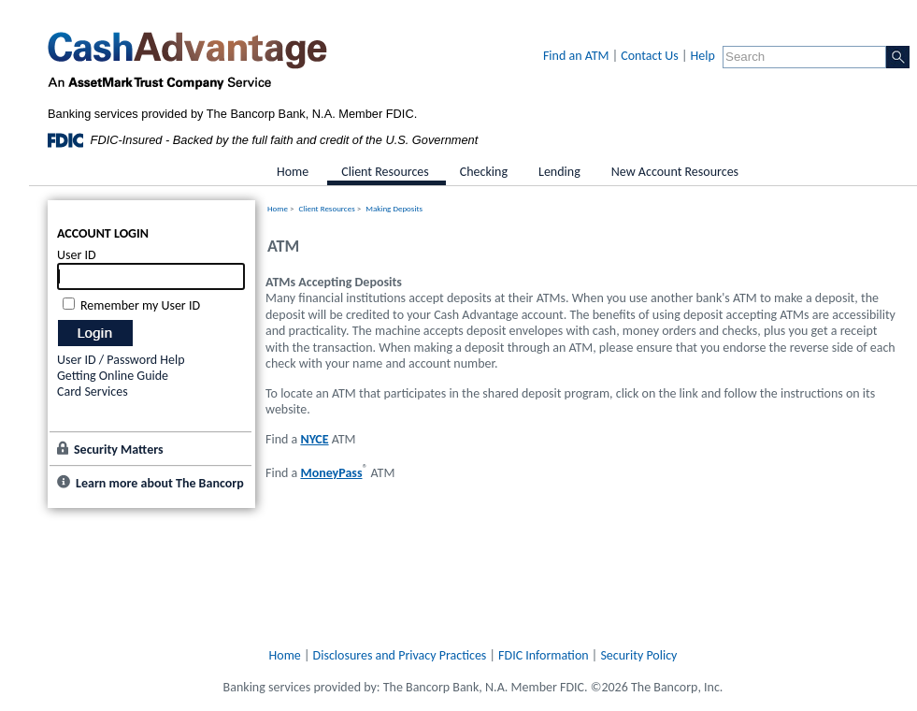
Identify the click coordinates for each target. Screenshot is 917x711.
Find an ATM (576, 56)
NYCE (314, 439)
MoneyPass (331, 473)
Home (277, 208)
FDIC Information (543, 655)
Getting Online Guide (112, 376)
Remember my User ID (140, 305)
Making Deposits (394, 208)
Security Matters (119, 449)
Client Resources (327, 208)
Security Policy (638, 655)
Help (703, 56)
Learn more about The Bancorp (160, 483)
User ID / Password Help (121, 360)
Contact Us (650, 56)
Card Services (92, 391)
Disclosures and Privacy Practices (400, 655)
